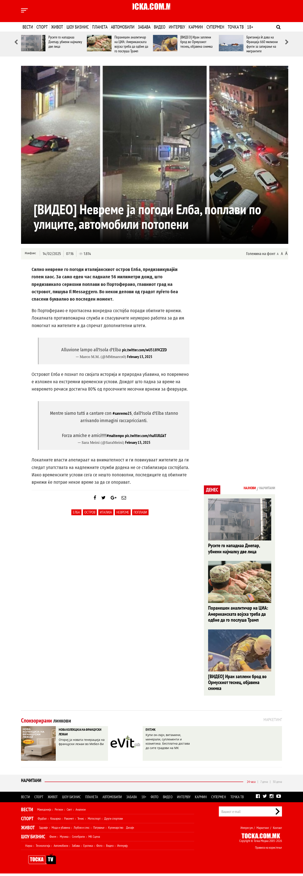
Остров (89, 515)
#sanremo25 (122, 413)
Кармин (196, 27)
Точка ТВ (236, 27)
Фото (154, 799)
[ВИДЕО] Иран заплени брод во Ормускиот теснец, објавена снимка (196, 42)
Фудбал (42, 821)
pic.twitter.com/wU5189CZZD (144, 350)
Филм (52, 839)
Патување (99, 830)
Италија (106, 515)
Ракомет (69, 821)
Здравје (43, 830)
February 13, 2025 (139, 356)
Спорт (42, 27)
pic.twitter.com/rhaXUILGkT (146, 435)
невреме (122, 515)
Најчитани (32, 784)
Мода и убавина (61, 830)
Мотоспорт (94, 821)
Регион (59, 812)
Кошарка (55, 821)
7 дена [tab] (264, 784)
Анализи (81, 812)
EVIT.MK (153, 732)
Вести (28, 27)
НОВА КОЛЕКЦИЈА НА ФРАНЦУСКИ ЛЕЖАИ (78, 735)
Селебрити (78, 839)
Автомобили (122, 27)
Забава (144, 27)
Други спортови (113, 821)
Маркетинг (262, 830)
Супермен (215, 27)
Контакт (277, 830)
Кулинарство (115, 830)
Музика (64, 839)
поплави (140, 515)
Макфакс (30, 253)
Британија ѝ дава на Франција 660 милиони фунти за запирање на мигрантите (262, 44)
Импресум (247, 830)
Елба (76, 515)
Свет (69, 812)
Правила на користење (268, 850)
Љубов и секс (82, 830)
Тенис (80, 821)
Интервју (177, 27)
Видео (159, 27)
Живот (57, 27)
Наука (28, 848)
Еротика (88, 848)
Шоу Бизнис (33, 839)
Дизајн (130, 830)
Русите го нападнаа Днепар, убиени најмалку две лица (65, 42)
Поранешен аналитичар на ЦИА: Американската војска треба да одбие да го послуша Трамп (131, 44)
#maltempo (113, 435)
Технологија (43, 848)
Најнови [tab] (243, 489)
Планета (100, 27)
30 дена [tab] (277, 784)
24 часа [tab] (251, 784)
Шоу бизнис (77, 27)
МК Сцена (94, 839)
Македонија (44, 812)
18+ (250, 27)
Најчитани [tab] (265, 489)
